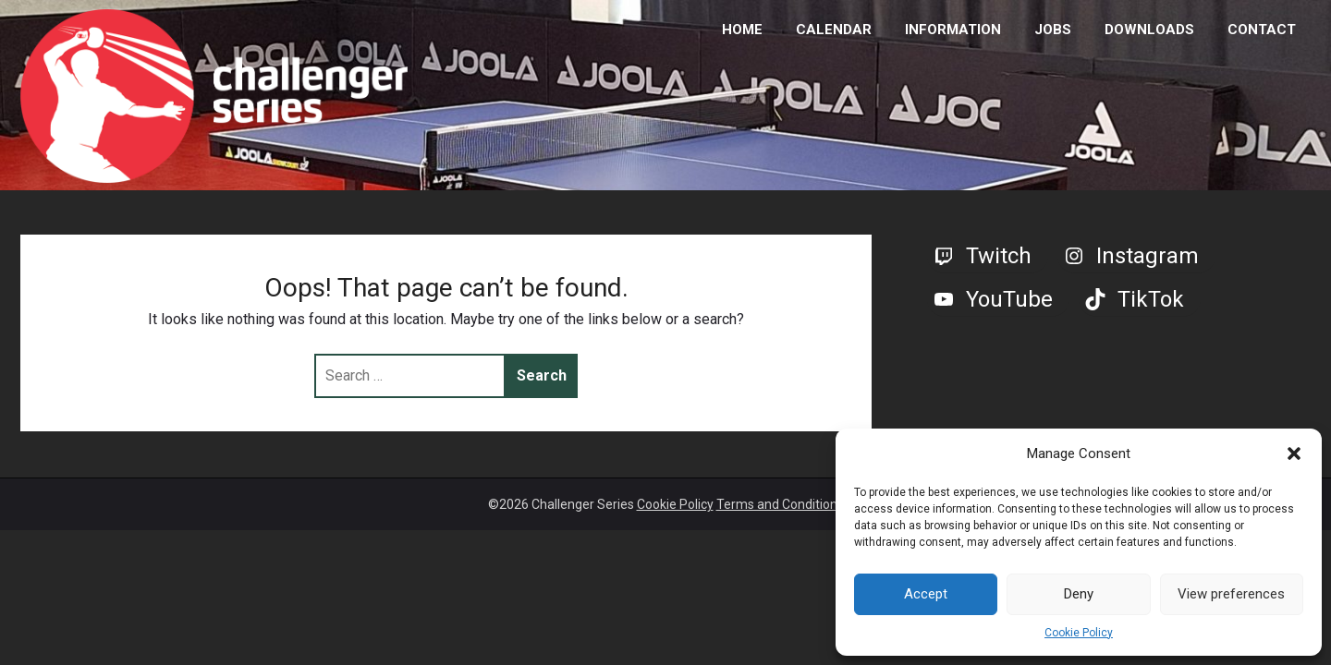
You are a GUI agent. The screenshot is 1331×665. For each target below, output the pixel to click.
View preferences (1231, 594)
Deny (1078, 594)
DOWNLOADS (1149, 29)
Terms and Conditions (780, 504)
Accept (925, 594)
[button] (1294, 453)
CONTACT (1261, 29)
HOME (742, 29)
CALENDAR (834, 29)
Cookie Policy (1078, 632)
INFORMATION (953, 29)
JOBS (1052, 29)
